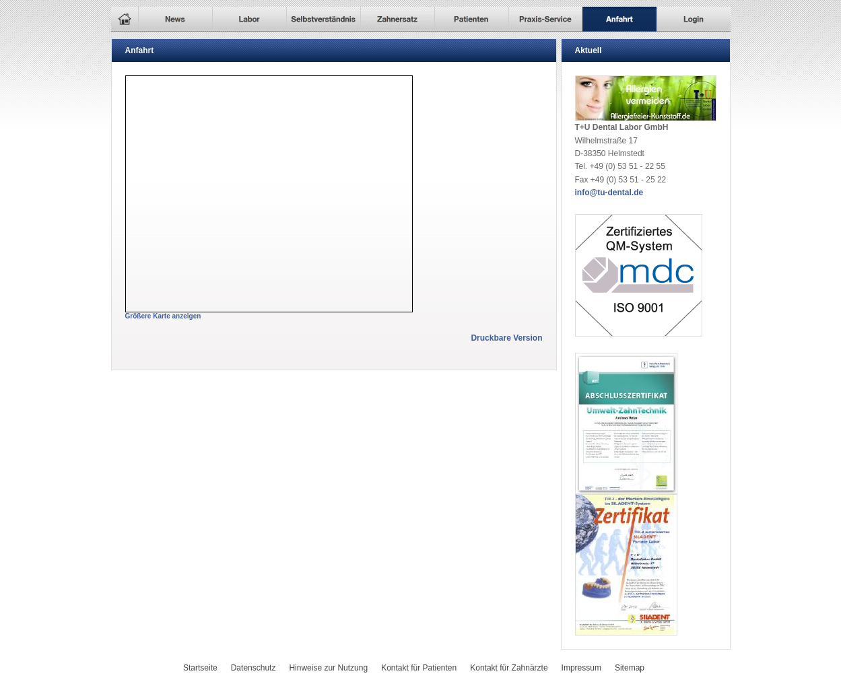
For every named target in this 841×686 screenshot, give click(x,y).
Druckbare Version (506, 338)
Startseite (200, 668)
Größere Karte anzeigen (163, 316)
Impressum (581, 668)
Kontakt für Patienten (419, 668)
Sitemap (629, 668)
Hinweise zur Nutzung (328, 668)
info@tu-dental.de (609, 192)
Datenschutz (253, 668)
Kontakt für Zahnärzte (508, 668)
